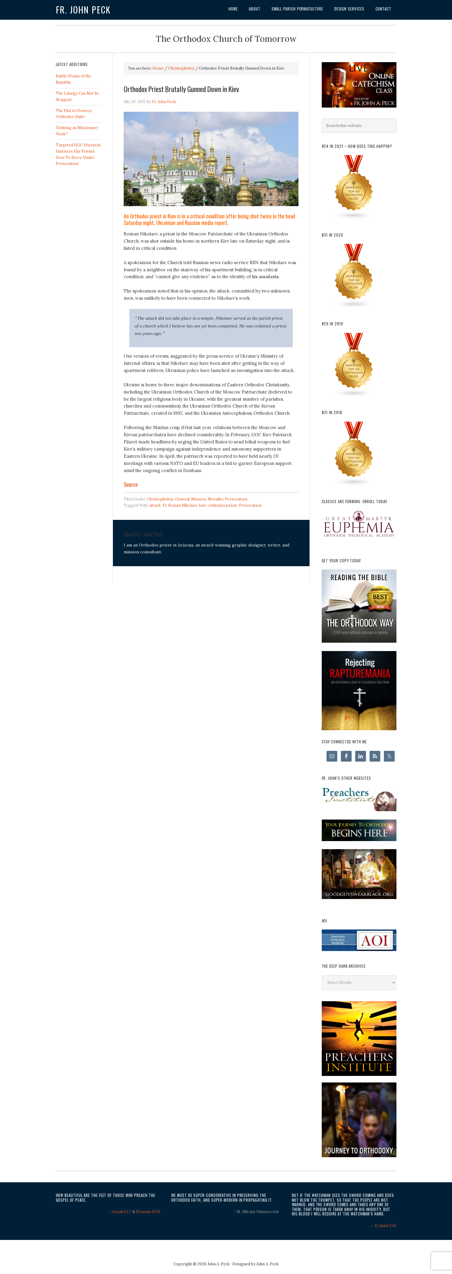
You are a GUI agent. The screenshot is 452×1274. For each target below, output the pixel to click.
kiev (202, 505)
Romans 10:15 (148, 1211)
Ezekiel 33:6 (385, 1225)
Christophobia (160, 499)
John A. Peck (267, 1264)
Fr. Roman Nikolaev (180, 505)
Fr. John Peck (83, 9)
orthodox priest (222, 505)
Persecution (236, 499)
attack (155, 505)
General (182, 499)
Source (131, 484)
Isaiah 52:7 (121, 1211)
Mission (198, 499)
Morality (215, 499)
